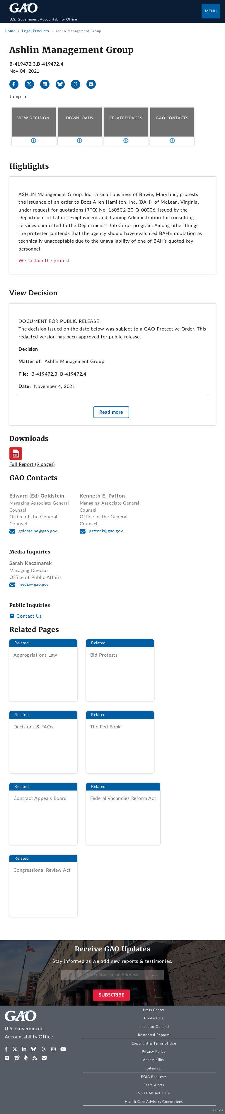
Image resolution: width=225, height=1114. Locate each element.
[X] (32, 84)
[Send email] (93, 84)
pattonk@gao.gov (106, 531)
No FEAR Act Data (154, 1093)
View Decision (33, 118)
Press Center (153, 1010)
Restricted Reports (154, 1035)
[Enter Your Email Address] (112, 975)
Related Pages (125, 118)
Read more (111, 412)
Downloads (79, 118)
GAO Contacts (172, 118)
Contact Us (25, 616)
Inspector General (154, 1026)
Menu (211, 11)
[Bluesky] (63, 84)
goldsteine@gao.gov (37, 531)
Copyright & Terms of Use (154, 1043)
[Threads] (78, 84)
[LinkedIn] (47, 84)
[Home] (105, 19)
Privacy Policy (154, 1051)
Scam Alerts (154, 1085)
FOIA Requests (153, 1077)
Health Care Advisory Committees (154, 1101)
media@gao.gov (33, 584)
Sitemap (154, 1068)
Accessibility (153, 1060)
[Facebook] (16, 84)
